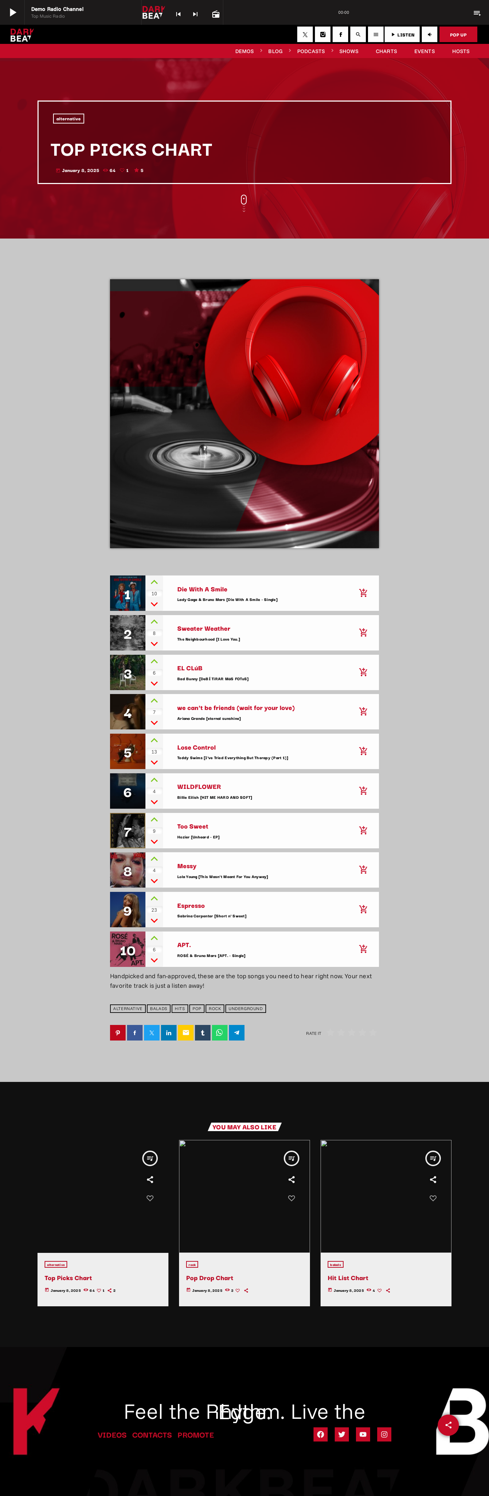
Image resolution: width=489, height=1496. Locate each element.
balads (158, 1008)
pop (196, 1008)
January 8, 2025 (77, 170)
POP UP (458, 34)
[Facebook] (340, 34)
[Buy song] (363, 593)
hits (180, 1008)
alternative (69, 118)
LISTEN (402, 34)
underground (246, 1008)
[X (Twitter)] (305, 34)
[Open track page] (215, 13)
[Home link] (22, 34)
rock (215, 1008)
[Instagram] (322, 34)
